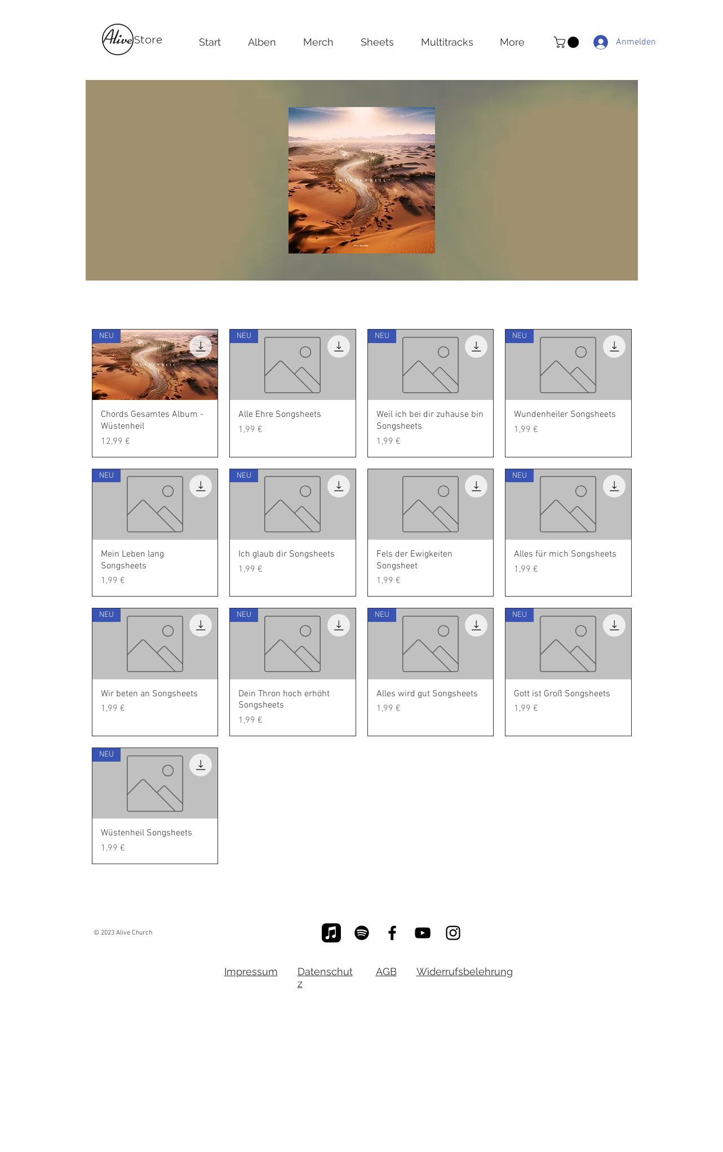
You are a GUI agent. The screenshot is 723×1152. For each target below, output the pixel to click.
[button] (568, 42)
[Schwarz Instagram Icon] (453, 932)
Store (148, 39)
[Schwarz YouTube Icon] (422, 932)
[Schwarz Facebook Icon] (392, 932)
